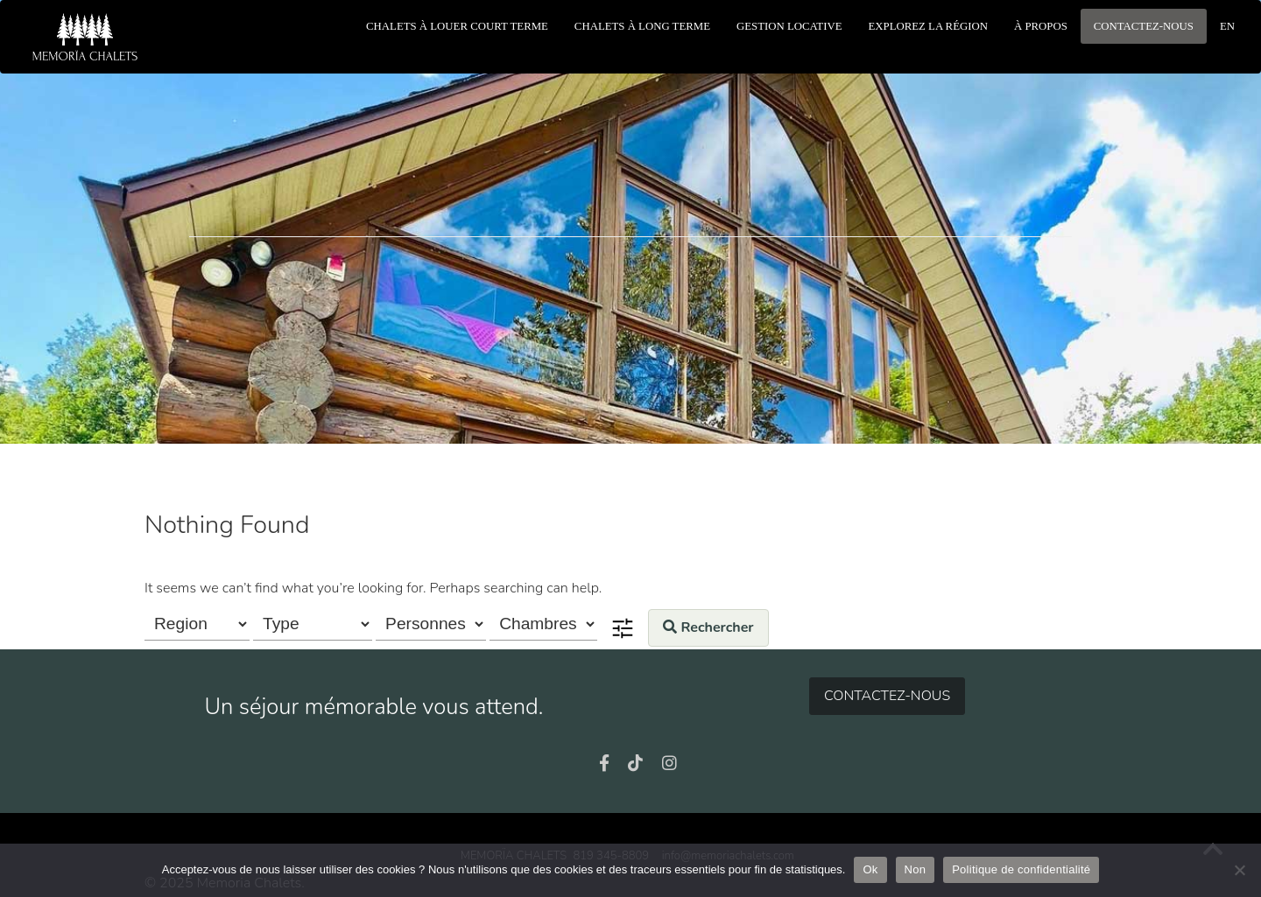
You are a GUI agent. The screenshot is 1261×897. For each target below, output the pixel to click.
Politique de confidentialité (1021, 869)
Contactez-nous (887, 695)
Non (915, 869)
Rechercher (708, 627)
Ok (870, 869)
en (1227, 26)
